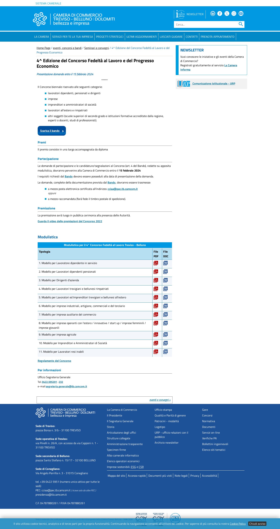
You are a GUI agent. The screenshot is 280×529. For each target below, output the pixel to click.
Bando (69, 176)
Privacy (194, 475)
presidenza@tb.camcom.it (51, 494)
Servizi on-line (211, 432)
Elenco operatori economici (123, 461)
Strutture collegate (118, 438)
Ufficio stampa (163, 410)
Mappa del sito (116, 475)
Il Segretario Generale (120, 421)
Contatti (192, 36)
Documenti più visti (160, 475)
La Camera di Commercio (122, 410)
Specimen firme (116, 450)
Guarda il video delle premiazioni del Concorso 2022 (70, 221)
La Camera (41, 36)
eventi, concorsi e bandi (67, 48)
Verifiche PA (209, 438)
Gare (205, 410)
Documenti (208, 427)
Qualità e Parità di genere (170, 415)
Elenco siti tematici (213, 450)
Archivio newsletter (167, 442)
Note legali (181, 475)
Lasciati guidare (171, 36)
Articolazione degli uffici (121, 432)
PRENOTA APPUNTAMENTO (217, 36)
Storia (110, 427)
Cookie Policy (238, 523)
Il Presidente (114, 415)
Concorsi (207, 415)
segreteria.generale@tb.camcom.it (66, 386)
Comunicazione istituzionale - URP (206, 83)
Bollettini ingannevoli (215, 444)
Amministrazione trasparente (125, 444)
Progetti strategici (109, 36)
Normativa (208, 421)
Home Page (43, 48)
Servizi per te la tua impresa (72, 36)
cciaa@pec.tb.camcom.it (123, 189)
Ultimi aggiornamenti (141, 36)
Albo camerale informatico (123, 455)
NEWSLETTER (190, 14)
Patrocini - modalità (167, 421)
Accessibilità (209, 475)
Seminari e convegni (96, 48)
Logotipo (160, 427)
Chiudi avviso (257, 523)
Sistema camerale (48, 3)
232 (61, 382)
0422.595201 (49, 382)
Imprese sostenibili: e (125, 467)
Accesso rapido (137, 475)
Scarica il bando (50, 130)
